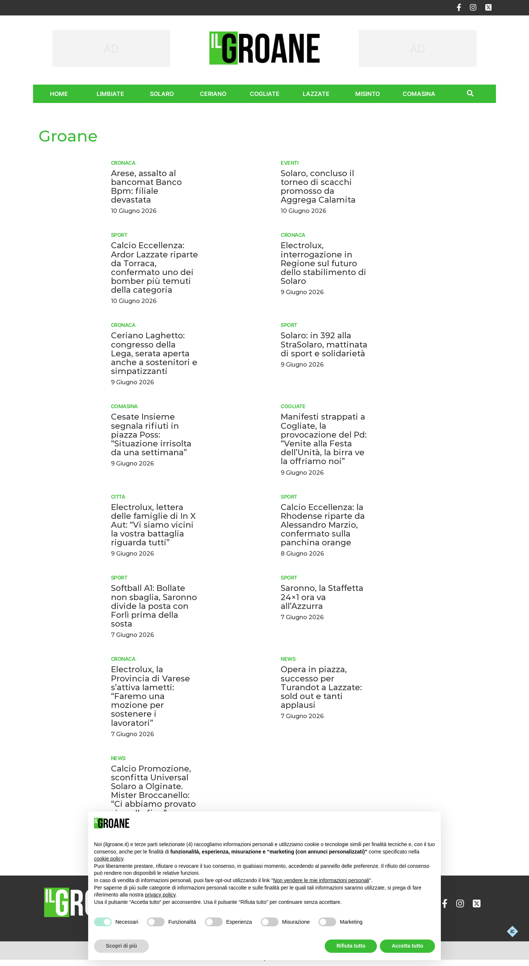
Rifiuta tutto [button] (351, 946)
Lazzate (316, 93)
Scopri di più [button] (121, 946)
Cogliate (265, 93)
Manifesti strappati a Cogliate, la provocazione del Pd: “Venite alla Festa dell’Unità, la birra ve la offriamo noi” (324, 439)
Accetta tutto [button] (407, 946)
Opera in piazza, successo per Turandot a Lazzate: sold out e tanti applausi (321, 687)
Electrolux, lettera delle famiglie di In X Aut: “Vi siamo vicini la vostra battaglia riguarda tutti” (153, 525)
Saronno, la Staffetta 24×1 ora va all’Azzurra (322, 597)
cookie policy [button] (108, 859)
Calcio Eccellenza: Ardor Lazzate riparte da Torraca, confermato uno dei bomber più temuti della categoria (154, 267)
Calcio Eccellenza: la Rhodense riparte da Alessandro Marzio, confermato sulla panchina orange (323, 525)
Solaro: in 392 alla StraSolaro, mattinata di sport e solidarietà (324, 344)
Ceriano (213, 93)
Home (59, 93)
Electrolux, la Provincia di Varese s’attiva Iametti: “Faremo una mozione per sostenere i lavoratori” (150, 696)
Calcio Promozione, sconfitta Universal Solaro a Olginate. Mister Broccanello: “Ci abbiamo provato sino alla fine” (153, 791)
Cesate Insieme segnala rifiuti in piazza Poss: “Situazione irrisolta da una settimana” (151, 434)
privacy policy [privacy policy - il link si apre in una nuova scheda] (160, 895)
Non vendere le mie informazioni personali (321, 880)
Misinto (367, 93)
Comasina (419, 93)
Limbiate (110, 93)
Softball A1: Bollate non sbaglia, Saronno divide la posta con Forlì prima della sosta (154, 606)
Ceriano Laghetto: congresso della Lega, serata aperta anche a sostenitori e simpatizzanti (154, 353)
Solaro (162, 93)
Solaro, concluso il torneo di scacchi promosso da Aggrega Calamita (318, 186)
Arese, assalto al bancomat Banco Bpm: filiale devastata (146, 186)
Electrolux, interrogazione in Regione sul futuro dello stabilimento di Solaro (323, 263)
